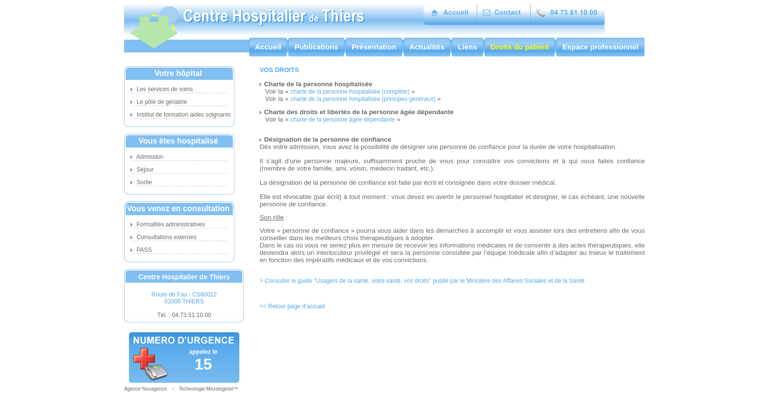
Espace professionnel (600, 47)
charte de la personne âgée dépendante (342, 119)
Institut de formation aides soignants (180, 114)
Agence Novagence (145, 389)
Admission (146, 156)
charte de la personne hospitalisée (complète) (350, 91)
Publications (316, 47)
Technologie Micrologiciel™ (208, 389)
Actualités (427, 47)
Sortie (141, 182)
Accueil (268, 47)
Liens (467, 47)
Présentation (374, 47)
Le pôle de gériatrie (158, 102)
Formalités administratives (167, 224)
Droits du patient (519, 47)
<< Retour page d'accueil (292, 306)
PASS (141, 250)
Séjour (142, 169)
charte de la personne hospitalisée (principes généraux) (363, 99)
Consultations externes (163, 237)
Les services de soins (161, 89)
